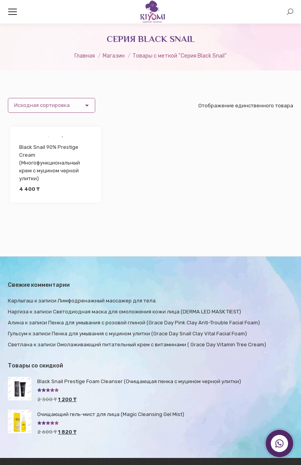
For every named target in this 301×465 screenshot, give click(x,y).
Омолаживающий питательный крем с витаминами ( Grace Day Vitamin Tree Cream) (161, 344)
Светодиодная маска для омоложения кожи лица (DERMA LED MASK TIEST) (147, 312)
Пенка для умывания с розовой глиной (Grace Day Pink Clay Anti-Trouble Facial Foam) (154, 323)
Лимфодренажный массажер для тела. (107, 301)
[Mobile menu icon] (12, 11)
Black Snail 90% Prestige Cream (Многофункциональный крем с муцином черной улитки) (49, 162)
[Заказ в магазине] (51, 105)
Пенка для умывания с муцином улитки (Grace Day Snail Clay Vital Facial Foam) (149, 334)
